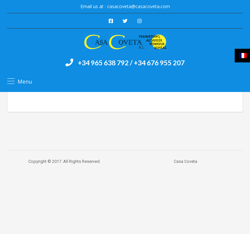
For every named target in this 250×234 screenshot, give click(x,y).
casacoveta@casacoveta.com (138, 6)
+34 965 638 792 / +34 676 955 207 (131, 62)
